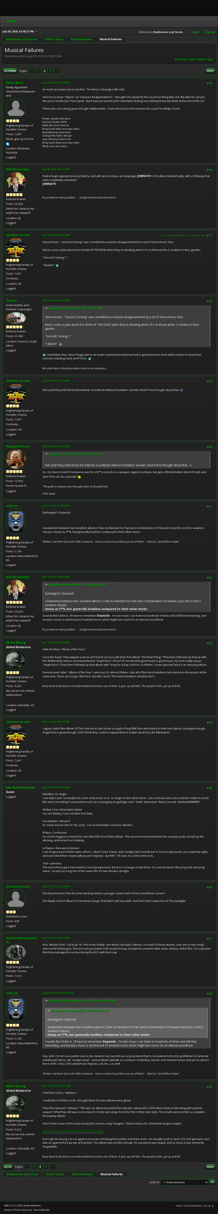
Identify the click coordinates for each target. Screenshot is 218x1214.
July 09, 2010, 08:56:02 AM (56, 446)
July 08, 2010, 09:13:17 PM (56, 169)
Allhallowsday (17, 169)
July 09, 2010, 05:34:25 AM (56, 300)
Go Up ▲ (209, 1205)
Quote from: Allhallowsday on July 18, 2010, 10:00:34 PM (81, 1001)
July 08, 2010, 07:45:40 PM (56, 82)
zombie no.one (18, 235)
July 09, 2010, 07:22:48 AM (56, 380)
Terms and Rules (192, 1205)
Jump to (154, 1182)
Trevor (11, 300)
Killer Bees (14, 82)
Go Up (8, 1166)
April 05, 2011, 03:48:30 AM (56, 1086)
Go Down (10, 70)
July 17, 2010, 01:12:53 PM (56, 505)
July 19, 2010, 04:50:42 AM (56, 721)
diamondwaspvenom (21, 940)
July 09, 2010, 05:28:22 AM (56, 235)
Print (210, 70)
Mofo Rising (16, 642)
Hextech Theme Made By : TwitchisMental (26, 1209)
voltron (12, 506)
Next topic (205, 59)
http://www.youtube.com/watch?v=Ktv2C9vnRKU (73, 1131)
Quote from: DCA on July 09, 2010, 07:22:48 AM (75, 454)
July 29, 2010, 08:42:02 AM (56, 937)
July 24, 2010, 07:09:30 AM (56, 787)
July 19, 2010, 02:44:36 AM (56, 642)
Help (178, 1205)
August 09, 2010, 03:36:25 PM (58, 993)
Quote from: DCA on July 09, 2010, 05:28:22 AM (75, 308)
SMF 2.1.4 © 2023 (13, 1205)
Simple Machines (32, 1205)
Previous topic (185, 59)
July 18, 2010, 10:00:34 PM (56, 576)
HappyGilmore (18, 446)
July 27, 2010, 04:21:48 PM (56, 886)
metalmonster (18, 886)
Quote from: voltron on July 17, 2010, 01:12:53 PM (77, 584)
